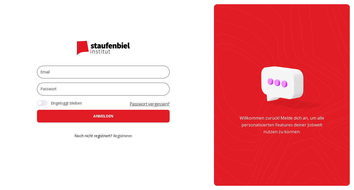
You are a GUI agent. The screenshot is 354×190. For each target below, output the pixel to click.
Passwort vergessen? (150, 104)
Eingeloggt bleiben (66, 103)
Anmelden (103, 115)
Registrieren (122, 135)
